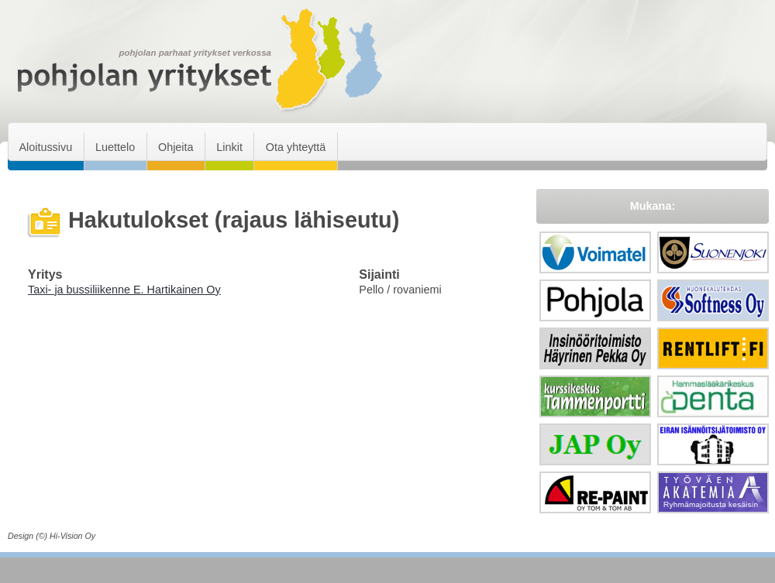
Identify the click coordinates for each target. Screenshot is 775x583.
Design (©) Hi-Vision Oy (51, 535)
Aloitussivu (45, 147)
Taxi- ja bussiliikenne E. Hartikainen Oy (124, 289)
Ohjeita (176, 147)
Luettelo (115, 147)
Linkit (229, 147)
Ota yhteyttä (296, 147)
